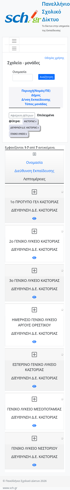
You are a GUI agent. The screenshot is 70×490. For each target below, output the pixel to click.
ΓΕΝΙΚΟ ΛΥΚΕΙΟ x (18, 133)
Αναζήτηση (46, 77)
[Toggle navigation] (14, 41)
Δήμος (36, 95)
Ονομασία (19, 72)
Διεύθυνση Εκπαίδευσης (34, 170)
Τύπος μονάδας (36, 104)
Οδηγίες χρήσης (54, 58)
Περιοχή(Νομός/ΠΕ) (35, 91)
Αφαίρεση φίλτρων (22, 115)
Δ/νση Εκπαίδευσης (36, 100)
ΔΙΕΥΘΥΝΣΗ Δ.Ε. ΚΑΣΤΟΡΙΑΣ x (24, 127)
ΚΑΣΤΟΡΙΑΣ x (30, 121)
